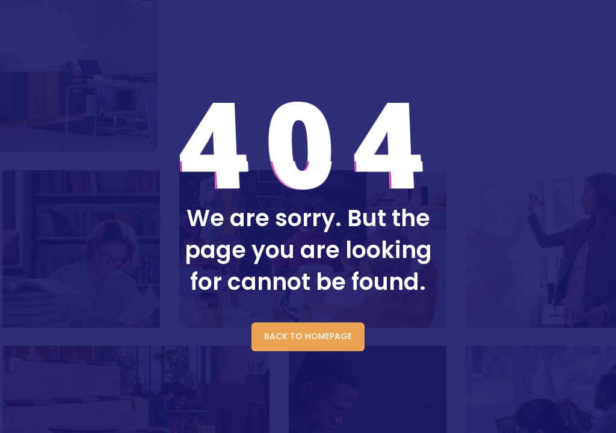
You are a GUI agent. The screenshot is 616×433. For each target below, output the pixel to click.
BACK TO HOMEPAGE (308, 336)
